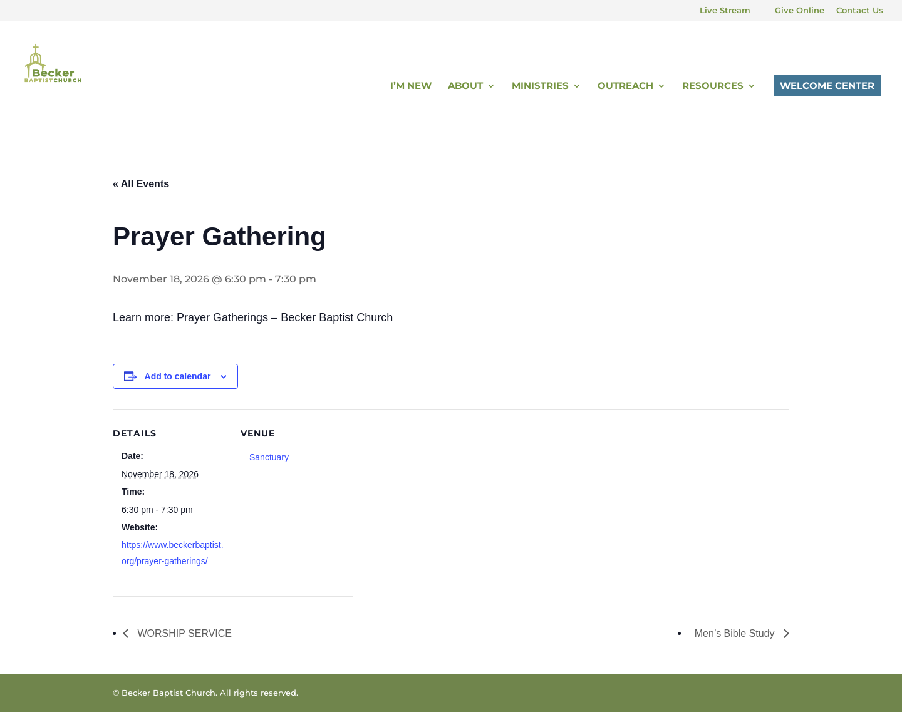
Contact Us (859, 10)
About (465, 86)
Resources (713, 86)
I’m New (411, 86)
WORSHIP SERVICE (183, 633)
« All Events (141, 183)
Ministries (540, 86)
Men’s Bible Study (736, 633)
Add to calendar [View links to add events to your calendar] (178, 376)
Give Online (799, 10)
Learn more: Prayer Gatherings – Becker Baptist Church (253, 317)
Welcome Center (827, 85)
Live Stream (725, 10)
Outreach (625, 86)
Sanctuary (269, 457)
